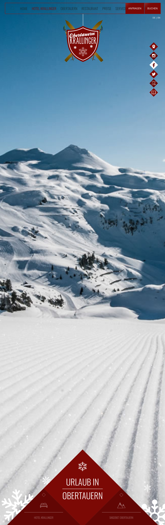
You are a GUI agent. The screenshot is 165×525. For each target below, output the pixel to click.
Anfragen (134, 8)
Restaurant (90, 8)
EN (159, 17)
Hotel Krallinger (44, 8)
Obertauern (69, 8)
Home (24, 8)
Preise (106, 8)
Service (120, 8)
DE (154, 17)
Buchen (152, 8)
